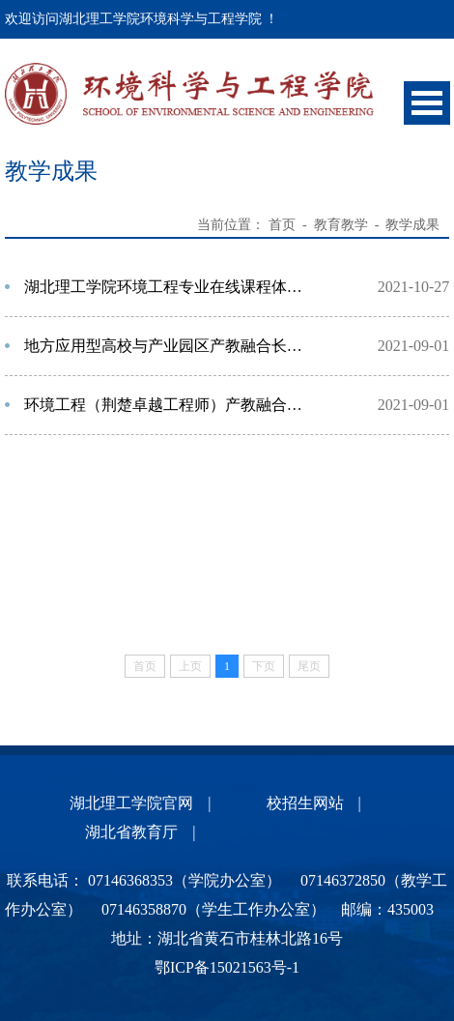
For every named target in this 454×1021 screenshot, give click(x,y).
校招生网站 (305, 803)
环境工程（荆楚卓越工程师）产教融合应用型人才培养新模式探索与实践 (170, 404)
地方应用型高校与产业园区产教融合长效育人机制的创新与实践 (170, 345)
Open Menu (427, 103)
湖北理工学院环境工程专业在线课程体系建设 (170, 286)
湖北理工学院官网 (131, 803)
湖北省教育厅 (131, 832)
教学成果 (412, 225)
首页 (282, 225)
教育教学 (341, 225)
